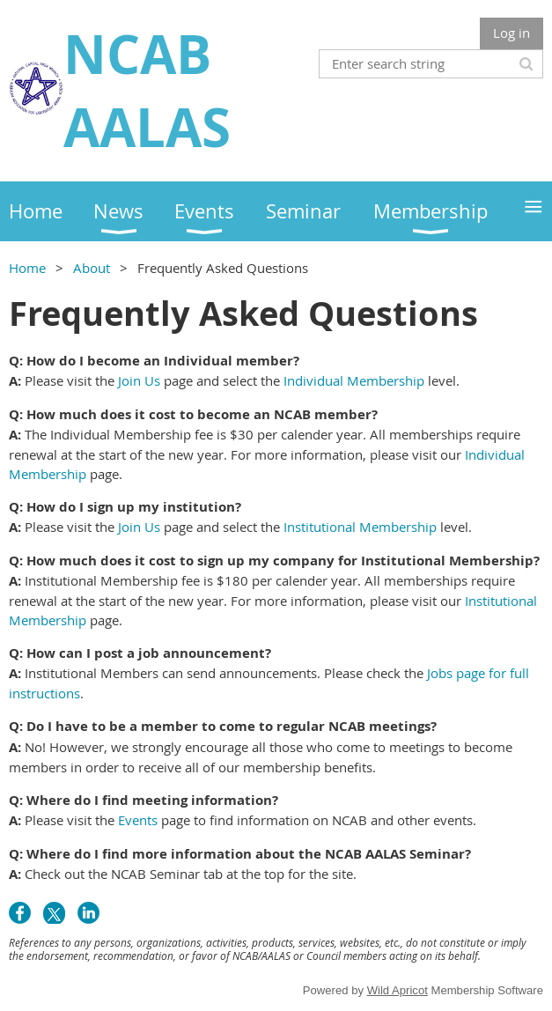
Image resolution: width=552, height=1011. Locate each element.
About (91, 268)
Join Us (139, 380)
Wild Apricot (397, 990)
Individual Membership (353, 380)
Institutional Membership (360, 526)
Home (27, 268)
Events (138, 820)
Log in (511, 32)
